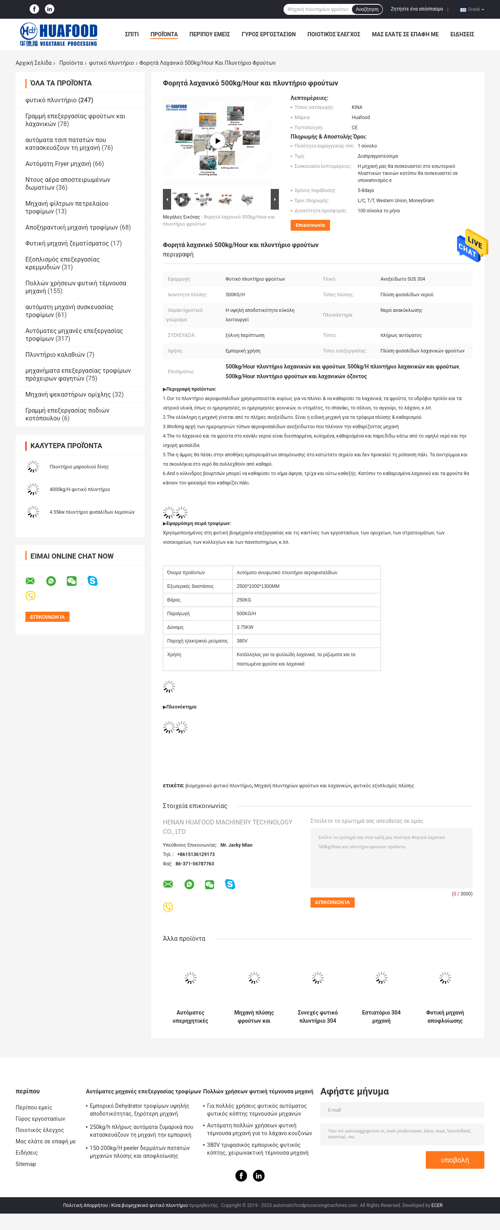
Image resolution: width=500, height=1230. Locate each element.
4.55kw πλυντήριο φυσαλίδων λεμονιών (92, 512)
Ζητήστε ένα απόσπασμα (417, 9)
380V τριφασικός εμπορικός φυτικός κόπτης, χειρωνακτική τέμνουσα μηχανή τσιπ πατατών (258, 1150)
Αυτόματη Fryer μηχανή (58, 163)
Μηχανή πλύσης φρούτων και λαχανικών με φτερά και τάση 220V (254, 1016)
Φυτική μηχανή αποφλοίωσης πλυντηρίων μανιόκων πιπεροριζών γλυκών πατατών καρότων (445, 1016)
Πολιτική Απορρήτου (85, 1205)
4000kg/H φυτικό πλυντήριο (80, 489)
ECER (437, 1205)
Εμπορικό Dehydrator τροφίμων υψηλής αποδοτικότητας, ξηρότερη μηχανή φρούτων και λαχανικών (139, 1111)
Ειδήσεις (462, 34)
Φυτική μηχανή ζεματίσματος (67, 243)
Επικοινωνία (310, 225)
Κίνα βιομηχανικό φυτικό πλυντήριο (149, 1205)
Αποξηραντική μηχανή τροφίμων (71, 227)
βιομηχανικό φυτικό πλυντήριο (219, 786)
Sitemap (26, 1164)
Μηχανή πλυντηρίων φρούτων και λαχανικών (302, 786)
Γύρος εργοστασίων (269, 34)
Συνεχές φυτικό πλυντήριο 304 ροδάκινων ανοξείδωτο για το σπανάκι (318, 1016)
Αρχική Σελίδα (34, 63)
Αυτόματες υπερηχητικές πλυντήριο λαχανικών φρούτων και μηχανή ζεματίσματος (190, 1016)
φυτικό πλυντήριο (111, 63)
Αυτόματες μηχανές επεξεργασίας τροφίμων (143, 1091)
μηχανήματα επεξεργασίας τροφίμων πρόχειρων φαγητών (78, 374)
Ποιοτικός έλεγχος (333, 34)
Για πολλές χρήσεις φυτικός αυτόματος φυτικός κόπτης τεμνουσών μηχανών (257, 1110)
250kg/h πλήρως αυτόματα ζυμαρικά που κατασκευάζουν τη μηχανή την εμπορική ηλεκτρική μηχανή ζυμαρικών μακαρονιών (141, 1132)
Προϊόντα (164, 34)
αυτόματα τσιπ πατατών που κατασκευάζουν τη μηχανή (65, 143)
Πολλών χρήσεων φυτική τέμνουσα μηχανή (258, 1091)
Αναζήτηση (367, 9)
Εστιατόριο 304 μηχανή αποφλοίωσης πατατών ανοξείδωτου (381, 1016)
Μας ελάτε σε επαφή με (405, 34)
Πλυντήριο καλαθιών (55, 354)
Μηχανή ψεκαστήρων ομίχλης (68, 394)
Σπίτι (132, 34)
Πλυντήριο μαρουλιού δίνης (79, 467)
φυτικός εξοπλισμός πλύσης (384, 786)
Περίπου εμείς (209, 34)
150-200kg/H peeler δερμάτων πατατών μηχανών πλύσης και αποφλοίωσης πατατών (140, 1153)
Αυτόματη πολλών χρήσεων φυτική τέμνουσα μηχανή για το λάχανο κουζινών (259, 1129)
